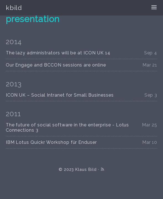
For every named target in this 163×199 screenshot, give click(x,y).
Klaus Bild (86, 169)
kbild (14, 7)
